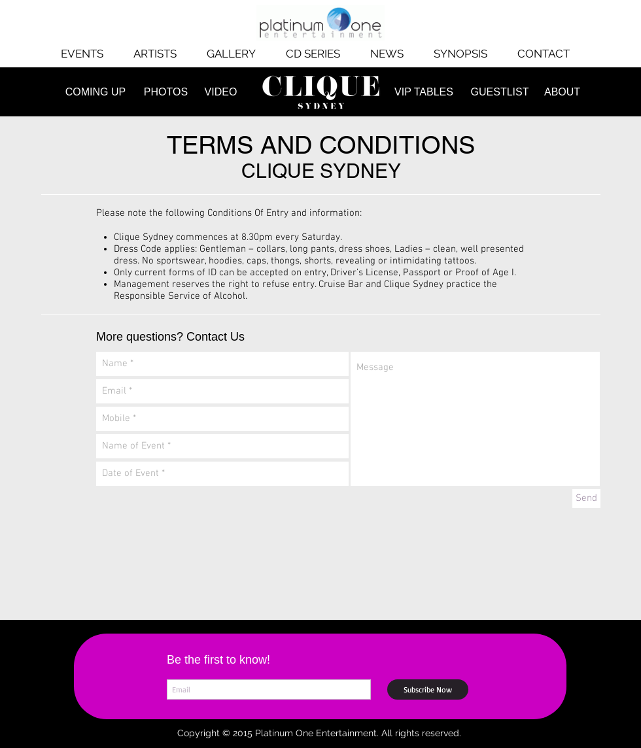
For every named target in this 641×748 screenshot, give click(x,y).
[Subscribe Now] (427, 689)
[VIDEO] (221, 92)
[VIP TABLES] (423, 92)
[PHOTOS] (166, 92)
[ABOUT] (562, 92)
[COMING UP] (95, 92)
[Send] (586, 498)
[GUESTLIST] (499, 92)
